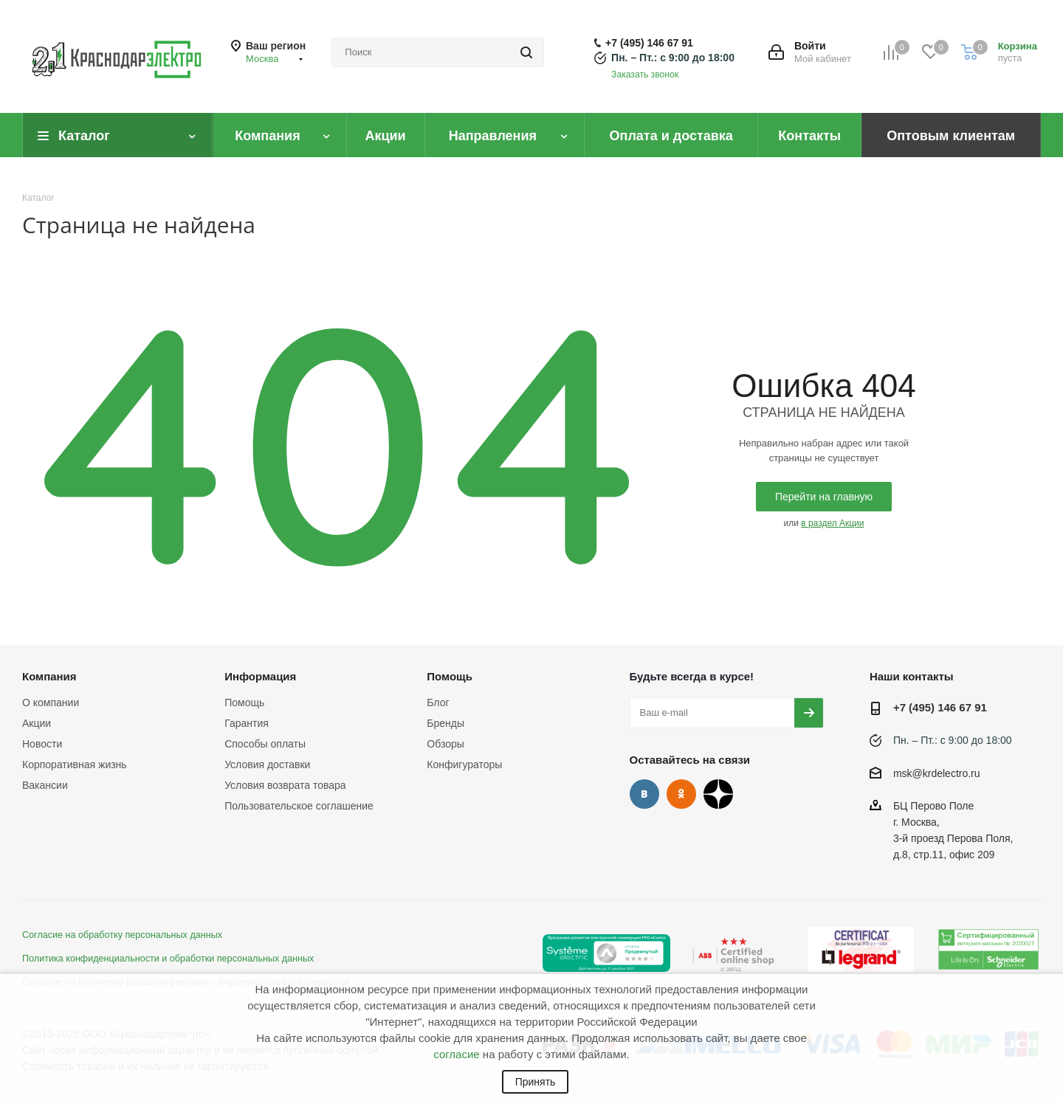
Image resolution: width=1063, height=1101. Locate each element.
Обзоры (445, 744)
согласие (456, 1054)
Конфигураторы (464, 764)
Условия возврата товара (284, 785)
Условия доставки (267, 764)
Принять (535, 1082)
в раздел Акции (832, 523)
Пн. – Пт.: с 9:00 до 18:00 (673, 57)
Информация (260, 676)
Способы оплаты (265, 744)
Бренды (445, 723)
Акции (36, 723)
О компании (50, 702)
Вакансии (45, 785)
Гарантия (246, 723)
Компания (49, 676)
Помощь (244, 702)
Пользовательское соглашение (299, 806)
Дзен (718, 794)
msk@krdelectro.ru (936, 773)
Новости (42, 744)
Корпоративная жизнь (74, 764)
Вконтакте (644, 794)
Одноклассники (681, 794)
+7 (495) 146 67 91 (649, 43)
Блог (438, 702)
